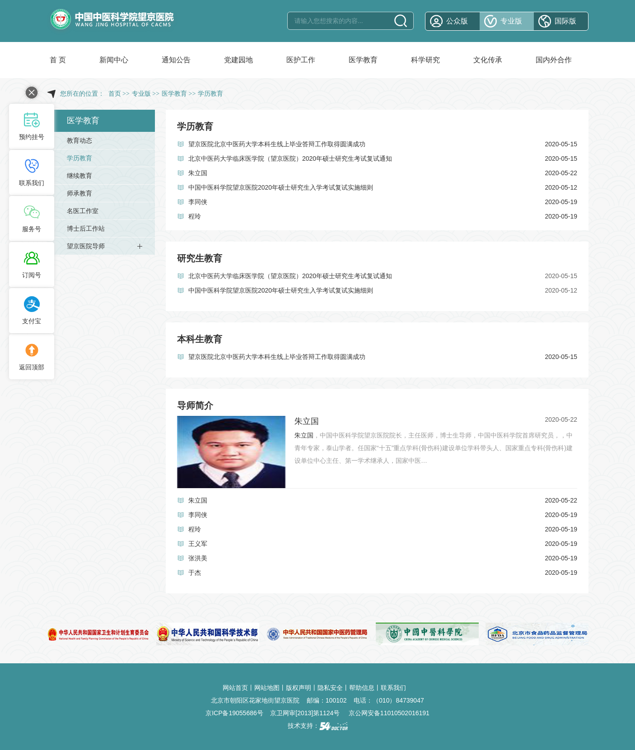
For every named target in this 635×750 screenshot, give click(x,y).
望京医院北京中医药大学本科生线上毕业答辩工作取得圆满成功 (276, 144)
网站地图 (267, 687)
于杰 (194, 572)
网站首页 (235, 687)
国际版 (565, 21)
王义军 (197, 543)
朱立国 (197, 173)
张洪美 (197, 558)
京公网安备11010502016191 (389, 713)
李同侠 (197, 201)
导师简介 (195, 405)
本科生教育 (199, 339)
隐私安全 (330, 687)
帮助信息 (361, 687)
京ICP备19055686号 (234, 713)
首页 (114, 93)
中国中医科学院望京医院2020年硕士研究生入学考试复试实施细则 (280, 187)
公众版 (457, 21)
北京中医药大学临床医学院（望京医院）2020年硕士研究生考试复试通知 (290, 158)
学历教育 (195, 126)
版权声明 (298, 687)
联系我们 (393, 687)
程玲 (194, 216)
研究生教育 (199, 258)
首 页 (58, 60)
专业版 (511, 21)
